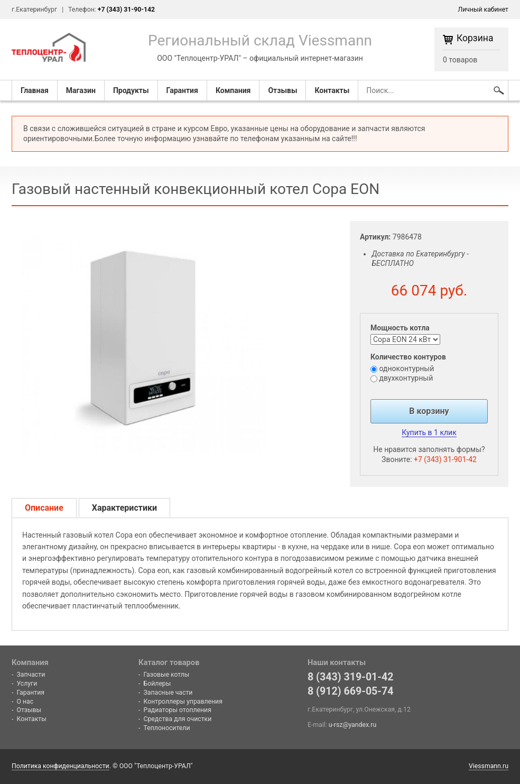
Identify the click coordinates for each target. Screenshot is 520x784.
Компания (233, 90)
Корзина (475, 38)
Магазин (81, 90)
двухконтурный (406, 378)
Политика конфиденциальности (60, 766)
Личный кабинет (483, 9)
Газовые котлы (167, 674)
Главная (35, 90)
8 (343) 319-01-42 (351, 677)
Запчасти (31, 674)
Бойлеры (157, 683)
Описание (44, 508)
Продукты (131, 90)
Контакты (331, 90)
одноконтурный (406, 368)
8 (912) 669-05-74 (351, 691)
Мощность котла (400, 328)
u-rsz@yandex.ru (352, 724)
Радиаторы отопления (177, 710)
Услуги (27, 683)
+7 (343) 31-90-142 (126, 9)
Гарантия (182, 90)
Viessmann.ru (488, 766)
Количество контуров (408, 357)
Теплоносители (167, 728)
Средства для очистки (178, 719)
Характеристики (124, 508)
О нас (25, 701)
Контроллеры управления (183, 701)
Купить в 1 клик (429, 432)
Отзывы (282, 90)
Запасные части (168, 692)
